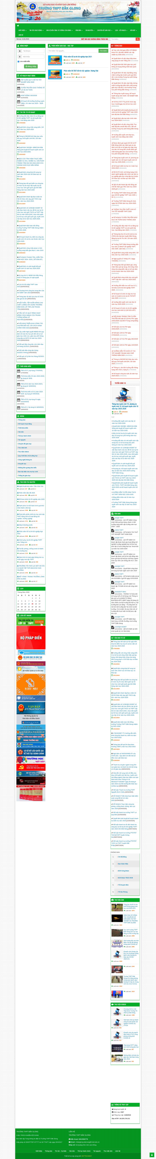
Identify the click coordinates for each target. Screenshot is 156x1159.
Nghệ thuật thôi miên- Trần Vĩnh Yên (30, 486)
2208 (73, 63)
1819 (133, 991)
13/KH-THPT (119, 530)
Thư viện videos (23, 452)
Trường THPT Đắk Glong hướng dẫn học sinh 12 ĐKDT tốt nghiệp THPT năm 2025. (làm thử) (125, 247)
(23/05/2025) (115, 131)
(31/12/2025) (134, 60)
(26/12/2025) (115, 69)
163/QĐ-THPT (119, 582)
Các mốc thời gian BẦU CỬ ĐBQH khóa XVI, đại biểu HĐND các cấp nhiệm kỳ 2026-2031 (124, 52)
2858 (120, 961)
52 (36, 527)
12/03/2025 (22, 154)
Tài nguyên (89, 30)
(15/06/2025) (122, 79)
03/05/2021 (76, 60)
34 (36, 501)
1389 (133, 1015)
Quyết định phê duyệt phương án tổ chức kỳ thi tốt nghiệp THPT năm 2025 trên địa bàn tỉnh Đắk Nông (125, 112)
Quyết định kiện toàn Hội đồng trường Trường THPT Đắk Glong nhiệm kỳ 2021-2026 (30, 228)
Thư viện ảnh (22, 448)
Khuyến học (22, 464)
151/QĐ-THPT (119, 617)
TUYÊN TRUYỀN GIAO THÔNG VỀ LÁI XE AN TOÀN (33, 89)
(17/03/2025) (132, 369)
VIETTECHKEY (86, 1156)
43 (36, 495)
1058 (26, 510)
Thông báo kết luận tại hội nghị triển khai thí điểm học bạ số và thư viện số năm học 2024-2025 (124, 644)
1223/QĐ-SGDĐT (121, 627)
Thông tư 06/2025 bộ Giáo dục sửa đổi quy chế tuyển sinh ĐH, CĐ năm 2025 (30, 138)
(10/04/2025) (132, 255)
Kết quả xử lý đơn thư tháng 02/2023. (31, 356)
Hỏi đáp (133, 30)
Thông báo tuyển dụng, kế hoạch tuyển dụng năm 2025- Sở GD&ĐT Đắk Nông (125, 96)
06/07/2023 (22, 280)
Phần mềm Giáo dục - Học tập (63, 46)
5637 (73, 77)
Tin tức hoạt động (36, 30)
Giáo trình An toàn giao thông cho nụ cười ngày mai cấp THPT (30, 558)
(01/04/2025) (115, 312)
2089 (133, 936)
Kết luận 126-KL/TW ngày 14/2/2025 (125, 345)
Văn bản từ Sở (119, 638)
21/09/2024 (22, 262)
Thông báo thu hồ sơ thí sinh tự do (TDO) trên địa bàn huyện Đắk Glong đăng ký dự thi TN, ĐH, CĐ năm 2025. (124, 236)
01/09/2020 (116, 760)
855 (120, 1028)
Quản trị (67, 60)
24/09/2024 (22, 243)
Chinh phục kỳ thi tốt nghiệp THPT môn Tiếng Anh (29, 541)
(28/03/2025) (115, 323)
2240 (133, 966)
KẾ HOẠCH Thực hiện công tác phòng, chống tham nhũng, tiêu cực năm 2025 (123, 806)
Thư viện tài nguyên (27, 482)
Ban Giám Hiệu (123, 864)
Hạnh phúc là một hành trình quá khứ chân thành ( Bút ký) (30, 507)
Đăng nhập (24, 46)
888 (121, 413)
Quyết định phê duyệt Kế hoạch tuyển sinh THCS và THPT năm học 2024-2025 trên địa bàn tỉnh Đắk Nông (125, 478)
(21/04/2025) (119, 197)
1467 (26, 527)
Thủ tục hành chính (24, 436)
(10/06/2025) (119, 98)
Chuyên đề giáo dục (104, 30)
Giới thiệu (22, 30)
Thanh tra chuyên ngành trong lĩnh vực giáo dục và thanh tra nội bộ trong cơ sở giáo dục (124, 767)
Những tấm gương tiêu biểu (27, 468)
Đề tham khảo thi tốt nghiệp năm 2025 (31, 499)
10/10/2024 (22, 232)
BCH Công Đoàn (123, 871)
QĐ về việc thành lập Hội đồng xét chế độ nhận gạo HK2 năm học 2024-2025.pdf (124, 187)
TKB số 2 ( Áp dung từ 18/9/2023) (32, 407)
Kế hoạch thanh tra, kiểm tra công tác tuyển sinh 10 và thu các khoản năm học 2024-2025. (30, 239)
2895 (133, 946)
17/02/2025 (116, 648)
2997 (26, 581)
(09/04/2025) (122, 261)
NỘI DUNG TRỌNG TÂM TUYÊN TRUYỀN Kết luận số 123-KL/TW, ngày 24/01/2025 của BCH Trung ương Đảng (125, 319)
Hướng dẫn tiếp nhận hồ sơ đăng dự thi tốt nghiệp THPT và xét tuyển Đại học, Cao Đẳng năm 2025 (30, 118)
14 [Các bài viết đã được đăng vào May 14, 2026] (29, 604)
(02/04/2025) (129, 304)
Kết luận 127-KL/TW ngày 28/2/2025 (125, 339)
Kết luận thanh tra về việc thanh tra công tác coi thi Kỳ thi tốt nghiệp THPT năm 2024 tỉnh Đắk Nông (124, 827)
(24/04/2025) (115, 180)
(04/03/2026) (129, 54)
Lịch (21, 589)
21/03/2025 (22, 143)
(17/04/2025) (115, 213)
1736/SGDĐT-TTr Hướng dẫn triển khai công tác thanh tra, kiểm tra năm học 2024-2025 (123, 735)
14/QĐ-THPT (119, 552)
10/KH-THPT (119, 574)
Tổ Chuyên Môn (123, 885)
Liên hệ (20, 35)
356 (37, 562)
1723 (26, 553)
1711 (26, 521)
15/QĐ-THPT (119, 538)
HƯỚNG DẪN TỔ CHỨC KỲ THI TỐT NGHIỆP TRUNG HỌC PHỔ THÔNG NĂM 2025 (123, 353)
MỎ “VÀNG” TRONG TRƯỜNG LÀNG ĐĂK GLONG (30, 578)
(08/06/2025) (115, 106)
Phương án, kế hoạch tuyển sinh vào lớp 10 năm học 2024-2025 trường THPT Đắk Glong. (125, 471)
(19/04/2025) (115, 205)
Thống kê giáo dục (24, 475)
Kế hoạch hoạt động (27, 76)
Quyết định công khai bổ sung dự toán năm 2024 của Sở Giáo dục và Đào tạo (29, 174)
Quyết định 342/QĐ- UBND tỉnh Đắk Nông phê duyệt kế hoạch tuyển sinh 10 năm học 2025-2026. (30, 150)
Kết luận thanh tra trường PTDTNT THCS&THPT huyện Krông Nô (123, 835)
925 (133, 1061)
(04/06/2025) (125, 120)
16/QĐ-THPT (119, 518)
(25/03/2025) (128, 355)
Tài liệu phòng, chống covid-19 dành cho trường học (30, 550)
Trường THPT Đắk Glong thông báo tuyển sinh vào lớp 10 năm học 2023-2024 (124, 504)
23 (36, 572)
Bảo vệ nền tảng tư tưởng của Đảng (59, 30)
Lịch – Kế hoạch (121, 30)
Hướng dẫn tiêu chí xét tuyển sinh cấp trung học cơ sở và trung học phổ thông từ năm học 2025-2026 (125, 443)
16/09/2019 (76, 74)
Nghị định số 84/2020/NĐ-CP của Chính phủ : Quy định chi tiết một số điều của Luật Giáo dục (123, 756)
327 (26, 489)
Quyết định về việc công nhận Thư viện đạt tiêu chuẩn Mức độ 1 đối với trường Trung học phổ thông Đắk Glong (125, 127)
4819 (120, 986)
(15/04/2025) (129, 248)
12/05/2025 (124, 411)
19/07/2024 (22, 271)
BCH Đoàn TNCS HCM (125, 878)
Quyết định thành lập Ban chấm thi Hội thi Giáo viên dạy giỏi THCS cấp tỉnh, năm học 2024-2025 (29, 199)
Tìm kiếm (103, 51)
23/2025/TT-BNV (120, 592)
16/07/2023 (116, 749)
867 (133, 1049)
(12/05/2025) (129, 162)
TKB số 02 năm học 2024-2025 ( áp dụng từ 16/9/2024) (32, 385)
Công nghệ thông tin (25, 460)
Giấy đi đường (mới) (24, 525)
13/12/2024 (116, 664)
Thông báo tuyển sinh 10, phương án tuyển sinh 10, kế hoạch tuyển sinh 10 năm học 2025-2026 (125, 160)
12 (36, 553)
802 (26, 495)
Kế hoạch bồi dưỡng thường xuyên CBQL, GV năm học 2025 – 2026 (32, 102)
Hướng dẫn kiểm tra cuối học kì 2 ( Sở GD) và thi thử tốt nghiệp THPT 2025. (124, 288)
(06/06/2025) (133, 114)
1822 (120, 925)
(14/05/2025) (133, 154)
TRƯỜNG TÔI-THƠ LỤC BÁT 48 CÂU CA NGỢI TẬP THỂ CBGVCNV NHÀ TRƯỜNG (31, 568)
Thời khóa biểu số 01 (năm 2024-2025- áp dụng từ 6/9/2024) (32, 393)
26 (36, 510)
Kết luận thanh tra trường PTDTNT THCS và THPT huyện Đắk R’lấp (123, 843)
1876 (133, 910)
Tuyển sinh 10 (120, 383)
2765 (26, 572)
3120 (26, 562)
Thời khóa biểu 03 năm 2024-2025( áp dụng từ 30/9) (32, 377)
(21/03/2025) (119, 363)
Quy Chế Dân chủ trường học (28, 456)
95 (36, 521)
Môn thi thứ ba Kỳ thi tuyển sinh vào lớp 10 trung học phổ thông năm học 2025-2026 (124, 435)
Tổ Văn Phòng (122, 892)
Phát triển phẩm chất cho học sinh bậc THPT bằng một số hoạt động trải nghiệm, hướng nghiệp (31, 516)
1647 (26, 545)
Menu (22, 416)
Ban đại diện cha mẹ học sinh (28, 471)
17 (36, 581)
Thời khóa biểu (23, 428)
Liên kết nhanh (25, 615)
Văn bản (78, 30)
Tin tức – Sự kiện (60, 1151)
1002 (84, 77)
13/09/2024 (116, 740)
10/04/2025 (22, 132)
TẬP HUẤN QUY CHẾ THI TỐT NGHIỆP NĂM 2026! (31, 81)
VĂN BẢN (117, 514)
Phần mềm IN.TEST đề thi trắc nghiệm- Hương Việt (81, 71)
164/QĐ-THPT (119, 566)
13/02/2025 (22, 167)
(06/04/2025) (122, 298)
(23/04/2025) (121, 189)
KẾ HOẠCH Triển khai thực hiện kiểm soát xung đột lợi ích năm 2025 (124, 798)
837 (120, 1040)
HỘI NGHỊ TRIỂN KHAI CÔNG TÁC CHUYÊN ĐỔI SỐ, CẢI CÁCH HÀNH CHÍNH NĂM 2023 (30, 326)
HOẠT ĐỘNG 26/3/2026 (29, 95)
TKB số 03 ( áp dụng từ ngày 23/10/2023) (30, 400)
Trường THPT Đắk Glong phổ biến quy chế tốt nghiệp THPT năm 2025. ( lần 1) (124, 195)
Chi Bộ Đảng (122, 857)
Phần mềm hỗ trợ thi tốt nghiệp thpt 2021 (78, 57)
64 (36, 545)
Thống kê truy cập (121, 1105)
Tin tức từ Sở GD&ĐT (27, 112)
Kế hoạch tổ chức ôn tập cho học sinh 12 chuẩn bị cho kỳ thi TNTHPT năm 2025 (124, 296)
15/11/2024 (22, 179)
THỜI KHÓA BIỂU (25, 366)
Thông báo (21, 420)
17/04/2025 (22, 123)
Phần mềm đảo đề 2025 (26, 493)
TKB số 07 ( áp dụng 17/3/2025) (32, 370)
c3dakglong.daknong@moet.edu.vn (87, 1142)
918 (26, 501)
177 (84, 63)
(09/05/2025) (122, 168)
